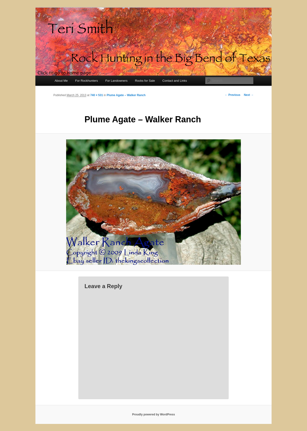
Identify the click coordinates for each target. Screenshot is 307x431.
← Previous (232, 95)
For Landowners (116, 80)
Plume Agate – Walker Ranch (126, 95)
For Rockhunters (86, 80)
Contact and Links (174, 80)
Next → (249, 95)
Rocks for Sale (145, 80)
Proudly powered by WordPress (153, 414)
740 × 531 (96, 95)
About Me (61, 80)
